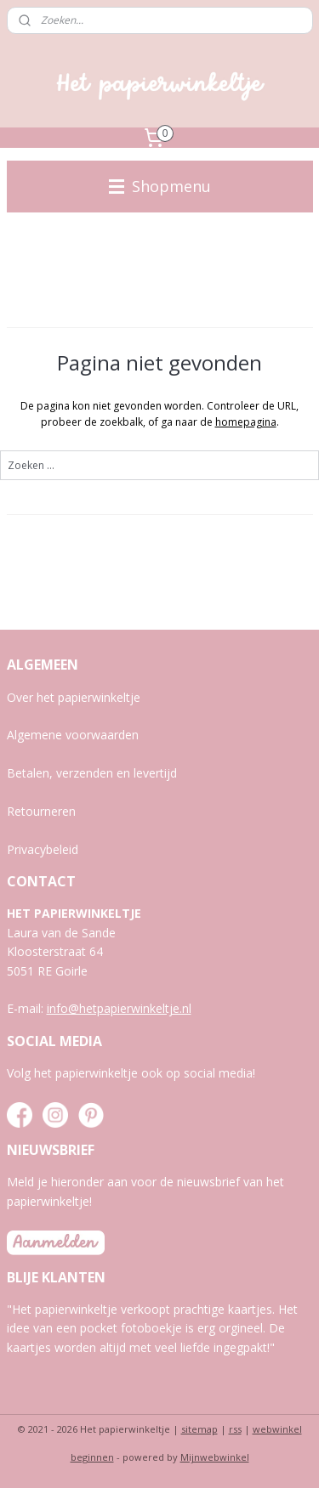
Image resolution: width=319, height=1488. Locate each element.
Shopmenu (160, 186)
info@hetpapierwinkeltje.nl (119, 1008)
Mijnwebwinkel (214, 1457)
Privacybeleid (42, 849)
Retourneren (41, 811)
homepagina (245, 422)
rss (235, 1429)
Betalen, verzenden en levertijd (92, 773)
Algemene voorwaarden (73, 735)
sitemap (199, 1429)
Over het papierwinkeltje (73, 697)
